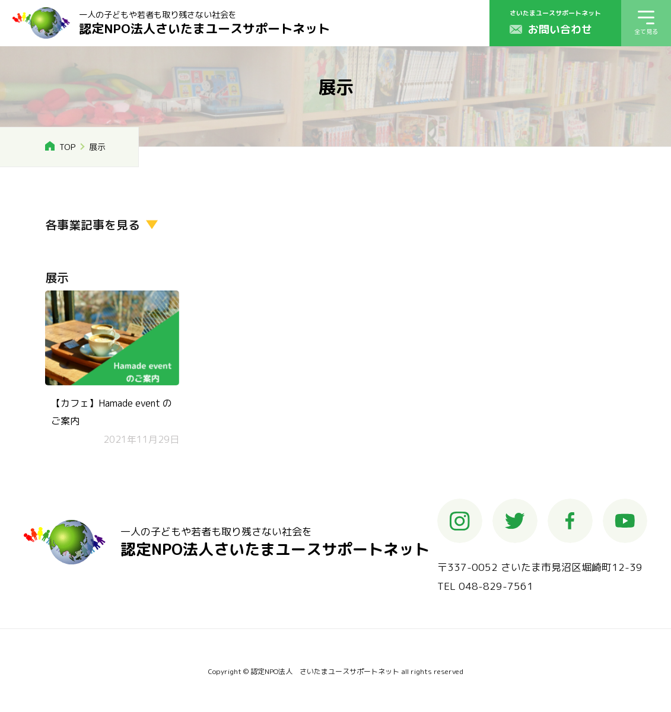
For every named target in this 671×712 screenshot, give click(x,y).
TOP (67, 146)
